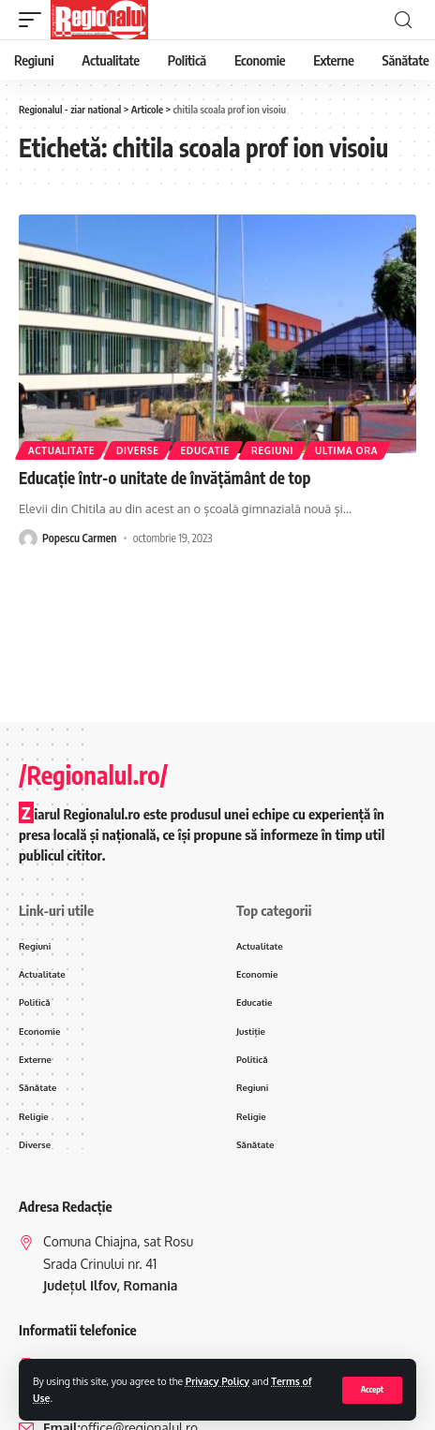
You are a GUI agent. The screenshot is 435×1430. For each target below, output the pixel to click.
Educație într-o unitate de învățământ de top (164, 477)
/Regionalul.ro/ (93, 774)
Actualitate (61, 450)
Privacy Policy (217, 1381)
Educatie (205, 450)
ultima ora (346, 450)
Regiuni (272, 450)
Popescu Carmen (79, 538)
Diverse (137, 450)
